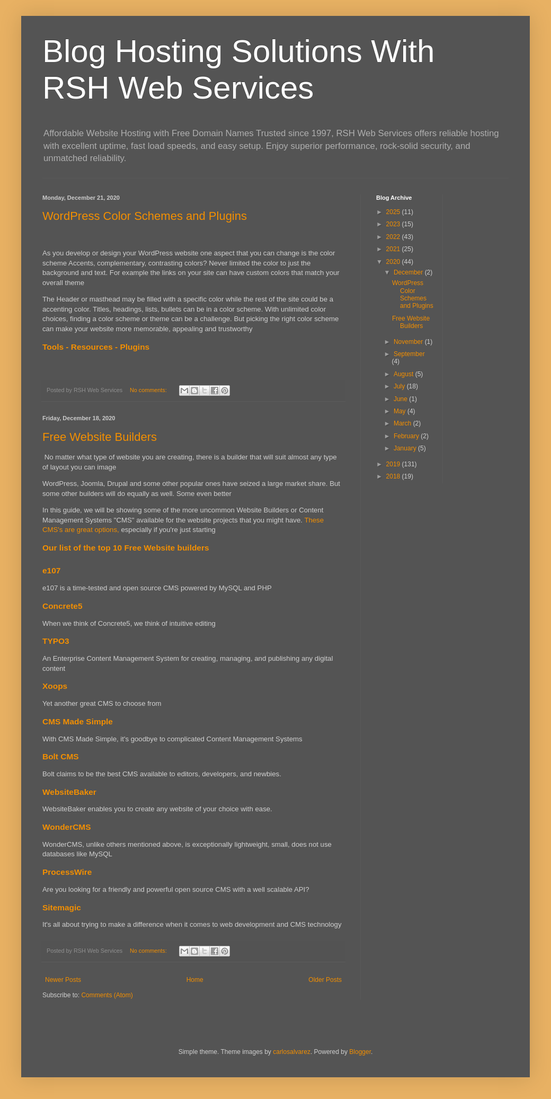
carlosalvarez (291, 1052)
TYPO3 (55, 640)
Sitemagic (61, 907)
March (403, 423)
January (406, 448)
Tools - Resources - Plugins (95, 346)
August (404, 374)
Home (194, 979)
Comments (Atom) (106, 995)
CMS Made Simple (77, 721)
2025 (394, 212)
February (407, 436)
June (401, 399)
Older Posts (325, 979)
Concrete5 (62, 605)
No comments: (149, 390)
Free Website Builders (99, 437)
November (409, 341)
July (400, 386)
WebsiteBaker (69, 791)
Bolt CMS (60, 756)
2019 (394, 464)
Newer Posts (63, 979)
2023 (394, 224)
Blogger (360, 1052)
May (400, 411)
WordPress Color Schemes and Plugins (144, 216)
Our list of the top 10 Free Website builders (125, 547)
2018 (394, 476)
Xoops (54, 685)
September (409, 354)
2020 (394, 261)
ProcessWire (67, 871)
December (409, 272)
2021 (394, 249)
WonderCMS (66, 826)
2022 (394, 237)
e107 (51, 570)
